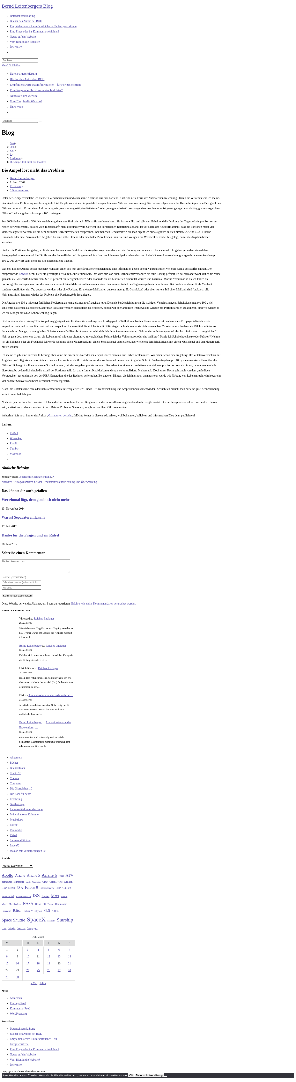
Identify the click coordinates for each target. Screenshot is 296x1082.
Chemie (14, 780)
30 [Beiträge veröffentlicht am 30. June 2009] (17, 979)
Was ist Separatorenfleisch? (23, 517)
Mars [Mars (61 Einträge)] (55, 898)
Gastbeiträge (17, 806)
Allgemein (16, 760)
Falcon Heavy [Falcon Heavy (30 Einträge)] (47, 890)
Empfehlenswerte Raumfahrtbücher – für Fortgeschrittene (45, 84)
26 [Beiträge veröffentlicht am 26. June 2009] (48, 972)
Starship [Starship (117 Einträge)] (65, 922)
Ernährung (16, 186)
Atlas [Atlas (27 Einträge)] (61, 878)
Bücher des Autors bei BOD (27, 79)
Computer (15, 785)
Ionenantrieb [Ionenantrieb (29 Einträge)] (8, 898)
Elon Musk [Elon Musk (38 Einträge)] (8, 890)
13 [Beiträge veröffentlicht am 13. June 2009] (59, 959)
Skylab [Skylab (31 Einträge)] (38, 913)
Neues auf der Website (24, 95)
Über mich (16, 107)
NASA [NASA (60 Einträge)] (28, 906)
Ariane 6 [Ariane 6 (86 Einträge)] (49, 877)
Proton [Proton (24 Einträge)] (50, 906)
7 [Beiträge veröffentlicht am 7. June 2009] (69, 952)
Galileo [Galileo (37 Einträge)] (66, 890)
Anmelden (16, 1000)
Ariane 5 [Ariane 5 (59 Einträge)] (33, 878)
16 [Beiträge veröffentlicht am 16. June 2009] (17, 966)
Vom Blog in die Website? (26, 101)
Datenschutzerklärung (23, 73)
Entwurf (23, 273)
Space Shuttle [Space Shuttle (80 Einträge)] (13, 922)
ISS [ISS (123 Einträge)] (36, 898)
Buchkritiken (17, 770)
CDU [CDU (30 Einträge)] (45, 884)
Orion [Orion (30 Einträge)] (38, 906)
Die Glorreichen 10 (21, 791)
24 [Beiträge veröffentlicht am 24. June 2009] (27, 972)
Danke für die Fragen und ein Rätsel (30, 535)
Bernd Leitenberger (22, 178)
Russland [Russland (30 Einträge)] (6, 913)
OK (131, 1077)
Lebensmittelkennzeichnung (34, 476)
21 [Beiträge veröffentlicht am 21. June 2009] (69, 966)
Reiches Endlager (44, 621)
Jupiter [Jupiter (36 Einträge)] (45, 898)
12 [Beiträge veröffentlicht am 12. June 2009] (48, 959)
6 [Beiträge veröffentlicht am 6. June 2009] (59, 952)
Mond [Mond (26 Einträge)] (4, 906)
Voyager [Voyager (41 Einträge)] (32, 930)
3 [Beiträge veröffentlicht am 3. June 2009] (28, 952)
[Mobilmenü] (11, 65)
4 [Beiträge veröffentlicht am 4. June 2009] (38, 952)
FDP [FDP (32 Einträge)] (58, 890)
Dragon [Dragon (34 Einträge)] (68, 884)
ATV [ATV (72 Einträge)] (70, 877)
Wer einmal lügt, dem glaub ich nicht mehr (35, 500)
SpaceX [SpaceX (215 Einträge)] (36, 922)
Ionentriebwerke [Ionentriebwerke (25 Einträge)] (23, 899)
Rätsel (13, 837)
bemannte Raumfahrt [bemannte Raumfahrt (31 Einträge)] (13, 884)
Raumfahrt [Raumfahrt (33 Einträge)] (61, 906)
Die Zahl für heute (20, 796)
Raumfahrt (16, 832)
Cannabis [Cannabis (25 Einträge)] (36, 884)
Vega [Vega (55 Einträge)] (11, 930)
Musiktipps (16, 822)
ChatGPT (15, 775)
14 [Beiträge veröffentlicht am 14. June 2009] (69, 959)
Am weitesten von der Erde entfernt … (51, 697)
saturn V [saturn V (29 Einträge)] (28, 913)
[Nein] (165, 1078)
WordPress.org (18, 1016)
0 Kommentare (19, 190)
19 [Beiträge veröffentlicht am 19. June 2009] (48, 966)
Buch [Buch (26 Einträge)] (28, 884)
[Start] (12, 143)
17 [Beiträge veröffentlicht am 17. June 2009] (27, 966)
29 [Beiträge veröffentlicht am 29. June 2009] (7, 979)
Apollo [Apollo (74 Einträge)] (7, 877)
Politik (13, 827)
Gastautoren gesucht (60, 415)
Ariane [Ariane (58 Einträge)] (20, 878)
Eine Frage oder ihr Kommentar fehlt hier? (36, 90)
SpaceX (14, 848)
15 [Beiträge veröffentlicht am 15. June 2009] (7, 966)
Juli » (42, 985)
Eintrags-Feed (18, 1005)
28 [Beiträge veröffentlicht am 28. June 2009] (69, 972)
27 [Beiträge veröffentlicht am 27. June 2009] (59, 972)
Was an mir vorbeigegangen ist (27, 853)
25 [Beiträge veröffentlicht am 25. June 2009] (38, 972)
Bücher (14, 765)
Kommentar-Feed (20, 1011)
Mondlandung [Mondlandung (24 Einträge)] (15, 906)
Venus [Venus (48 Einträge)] (21, 931)
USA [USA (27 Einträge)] (4, 931)
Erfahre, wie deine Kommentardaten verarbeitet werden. (103, 606)
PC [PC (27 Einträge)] (44, 906)
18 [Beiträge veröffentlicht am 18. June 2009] (38, 966)
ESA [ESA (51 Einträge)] (19, 890)
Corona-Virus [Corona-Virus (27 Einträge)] (56, 884)
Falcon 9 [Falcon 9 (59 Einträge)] (31, 890)
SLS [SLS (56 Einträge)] (47, 913)
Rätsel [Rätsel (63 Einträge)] (17, 913)
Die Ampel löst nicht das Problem (28, 161)
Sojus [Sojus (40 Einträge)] (55, 913)
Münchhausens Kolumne (24, 816)
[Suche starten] (40, 121)
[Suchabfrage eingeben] (20, 60)
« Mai (34, 985)
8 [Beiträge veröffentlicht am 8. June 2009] (7, 959)
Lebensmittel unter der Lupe (26, 811)
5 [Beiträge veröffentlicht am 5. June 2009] (48, 952)
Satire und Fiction (20, 842)
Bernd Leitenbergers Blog (27, 6)
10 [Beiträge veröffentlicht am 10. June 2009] (27, 959)
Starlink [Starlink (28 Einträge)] (51, 923)
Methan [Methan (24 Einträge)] (64, 899)
